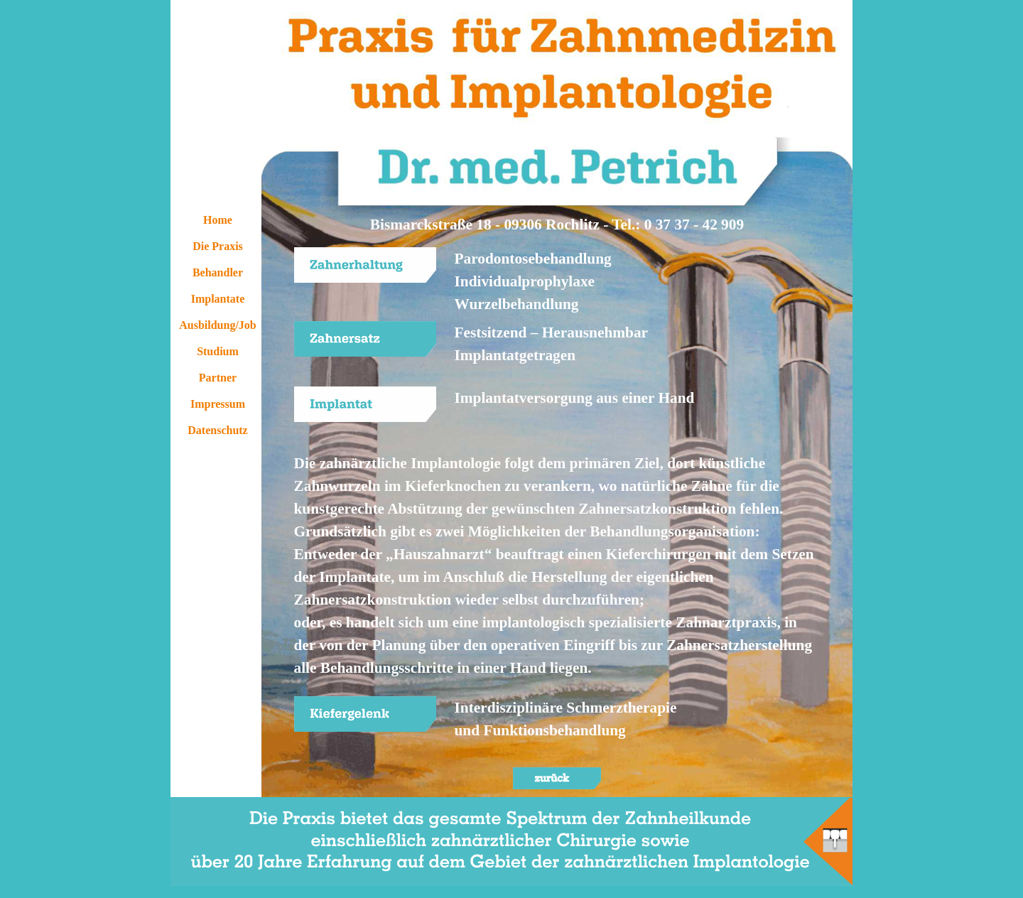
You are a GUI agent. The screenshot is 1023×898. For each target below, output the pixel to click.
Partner (218, 378)
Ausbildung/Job (217, 325)
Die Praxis (218, 246)
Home (217, 220)
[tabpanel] (557, 224)
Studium (218, 351)
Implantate (218, 299)
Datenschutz (217, 430)
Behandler (218, 272)
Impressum (217, 404)
